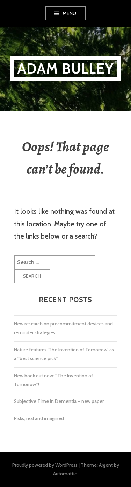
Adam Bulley (65, 68)
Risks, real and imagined (39, 418)
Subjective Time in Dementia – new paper (59, 401)
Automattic (65, 474)
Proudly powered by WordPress (45, 465)
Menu (70, 13)
